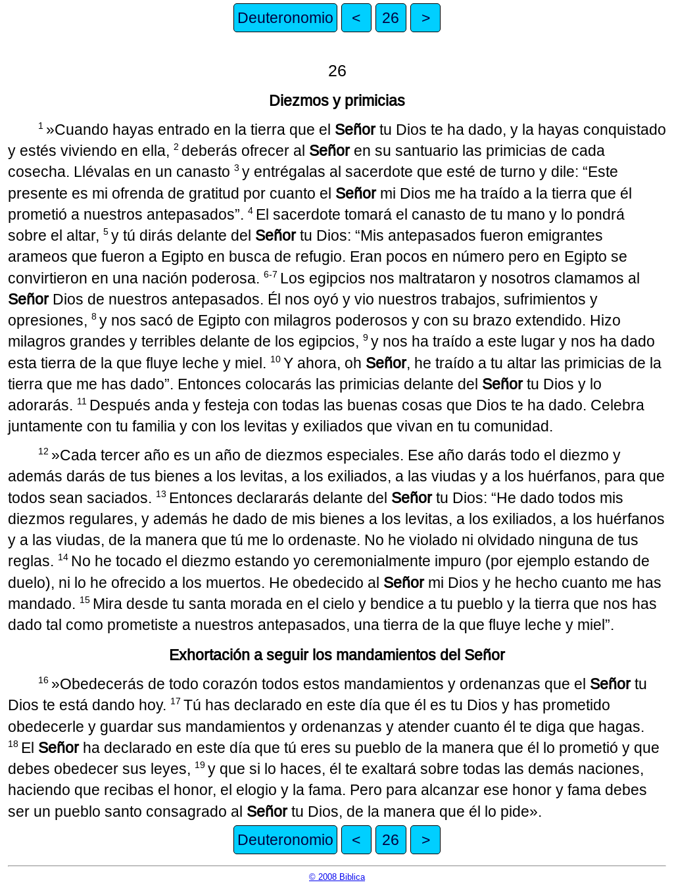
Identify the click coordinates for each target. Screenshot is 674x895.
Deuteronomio (285, 17)
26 (390, 17)
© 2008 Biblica (337, 877)
